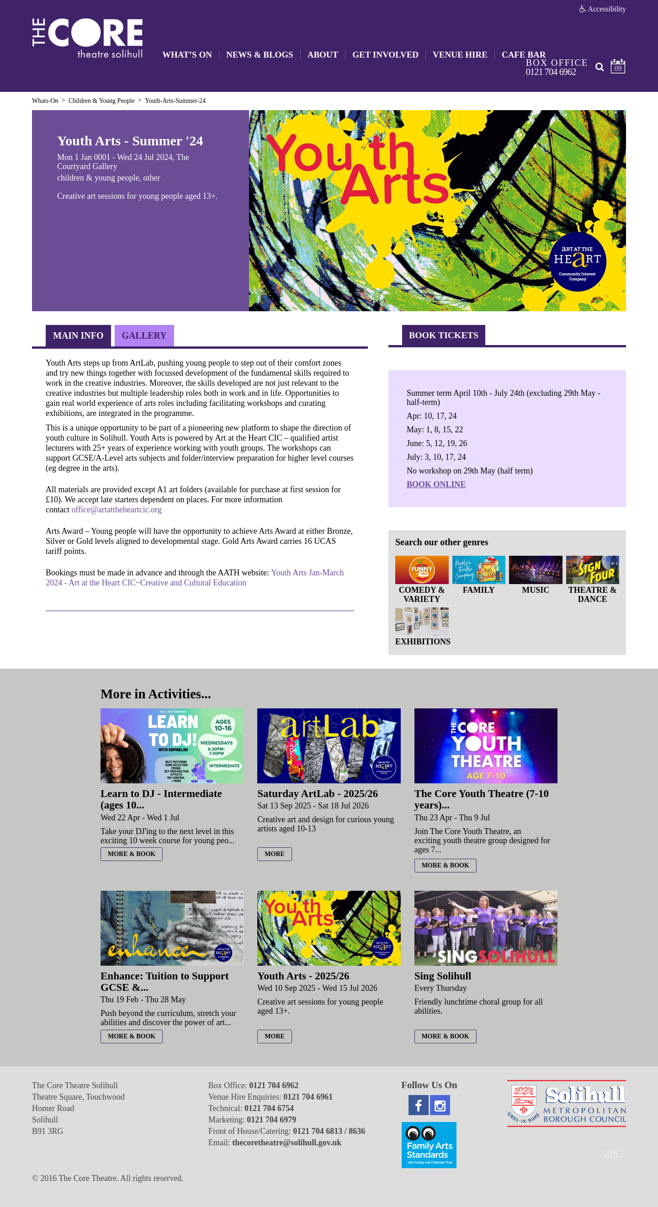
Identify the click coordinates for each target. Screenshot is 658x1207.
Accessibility (602, 9)
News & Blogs (259, 54)
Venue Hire (460, 54)
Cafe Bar (524, 54)
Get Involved (385, 54)
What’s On (187, 54)
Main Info (78, 335)
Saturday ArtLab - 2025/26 (317, 793)
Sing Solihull (443, 976)
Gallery (144, 335)
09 (618, 68)
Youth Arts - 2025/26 (303, 976)
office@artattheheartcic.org (116, 509)
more (275, 854)
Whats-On (45, 100)
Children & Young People (102, 100)
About (323, 54)
